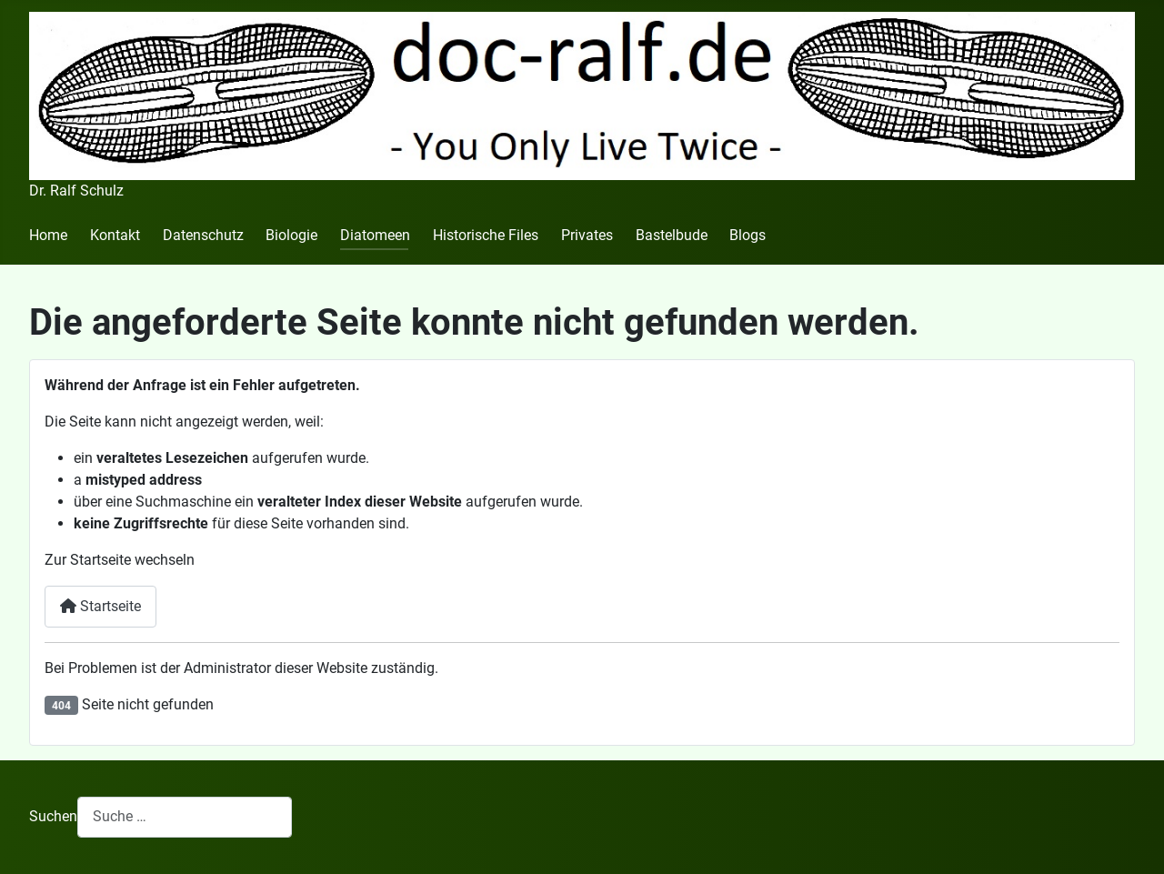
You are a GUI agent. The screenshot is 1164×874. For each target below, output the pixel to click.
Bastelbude (671, 235)
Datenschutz (203, 235)
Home (48, 235)
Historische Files (485, 235)
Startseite (100, 606)
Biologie (291, 235)
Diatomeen (375, 235)
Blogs (747, 235)
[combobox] (184, 817)
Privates (587, 235)
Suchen (53, 816)
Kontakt (115, 235)
